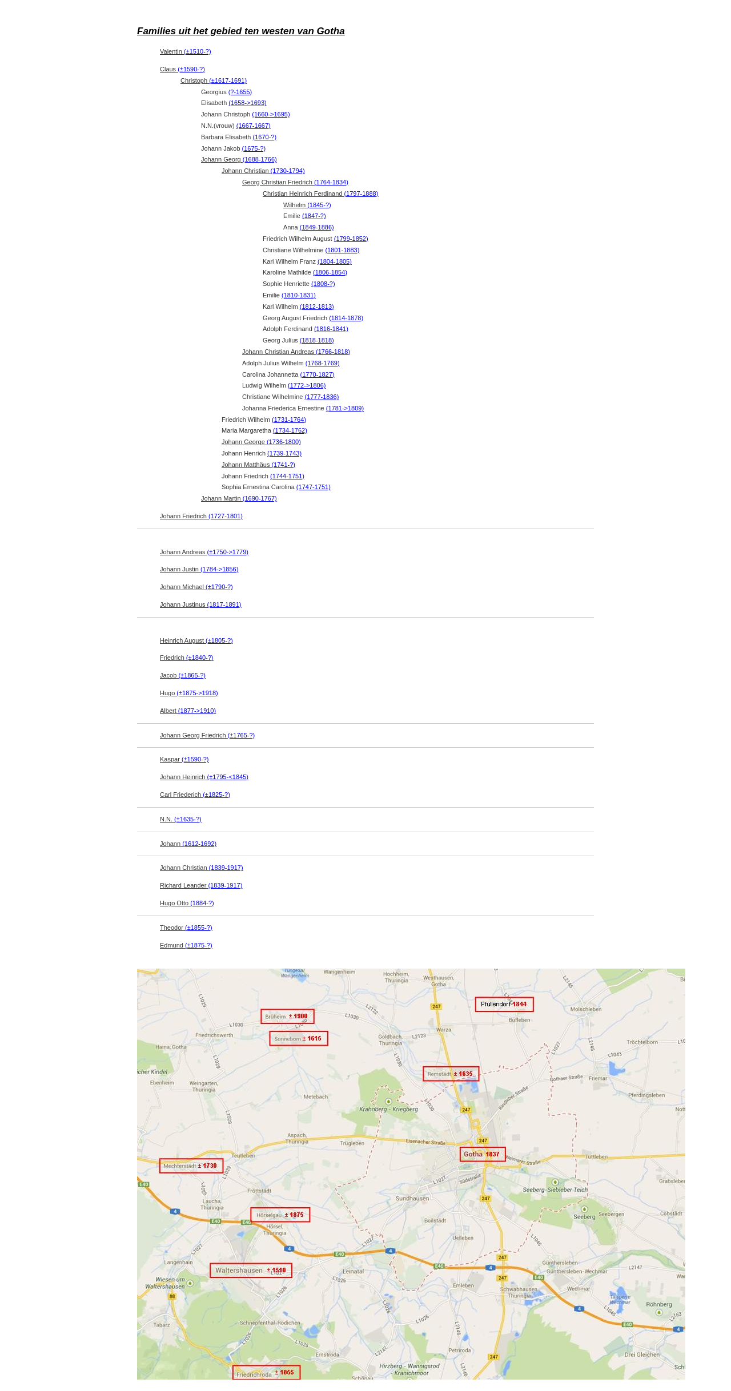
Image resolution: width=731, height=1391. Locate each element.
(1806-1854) (330, 272)
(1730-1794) (288, 170)
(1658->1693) (247, 102)
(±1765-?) (241, 735)
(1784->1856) (219, 569)
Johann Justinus (201, 604)
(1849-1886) (317, 227)
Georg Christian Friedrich (295, 182)
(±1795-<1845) (227, 776)
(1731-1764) (289, 419)
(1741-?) (283, 464)
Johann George (261, 441)
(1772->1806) (307, 385)
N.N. (181, 819)
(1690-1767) (260, 498)
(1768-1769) (323, 363)
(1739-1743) (284, 453)
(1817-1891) (224, 604)
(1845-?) (319, 204)
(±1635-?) (188, 819)
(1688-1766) (260, 159)
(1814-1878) (346, 318)
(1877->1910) (197, 710)
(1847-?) (314, 215)
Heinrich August (196, 640)
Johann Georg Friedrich (207, 735)
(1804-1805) (335, 261)
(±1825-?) (216, 794)
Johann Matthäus (258, 464)
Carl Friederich (195, 794)
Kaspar (184, 759)
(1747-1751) (313, 486)
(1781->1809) (345, 408)
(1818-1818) (317, 340)
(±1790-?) (219, 586)
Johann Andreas (204, 552)
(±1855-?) (198, 927)
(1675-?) (254, 148)
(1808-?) (323, 283)
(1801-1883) (342, 250)
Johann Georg (239, 159)
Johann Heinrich (204, 776)
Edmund (186, 945)
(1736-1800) (284, 441)
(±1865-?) (192, 675)
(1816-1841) (331, 328)
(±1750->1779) (227, 552)
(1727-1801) (225, 516)
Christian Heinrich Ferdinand (320, 193)
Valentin (185, 51)
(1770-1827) (317, 374)
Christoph (213, 80)
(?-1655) (240, 91)
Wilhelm (307, 204)
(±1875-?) (198, 945)
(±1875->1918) (197, 693)
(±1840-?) (200, 657)
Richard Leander (201, 885)
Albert (188, 710)
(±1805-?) (219, 640)
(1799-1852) (351, 238)
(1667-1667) (253, 125)
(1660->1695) (271, 114)
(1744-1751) (287, 476)
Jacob (183, 675)
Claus (182, 69)
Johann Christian (263, 170)
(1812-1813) (317, 306)
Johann (188, 843)
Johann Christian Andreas (296, 351)
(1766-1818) (333, 351)
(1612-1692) (199, 843)
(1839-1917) (226, 867)
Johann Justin (199, 569)
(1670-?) (265, 137)
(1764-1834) (331, 182)
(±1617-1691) (228, 80)
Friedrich (186, 657)
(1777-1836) (321, 396)
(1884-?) (202, 903)
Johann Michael (196, 586)
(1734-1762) (290, 430)
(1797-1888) (361, 193)
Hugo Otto (187, 903)
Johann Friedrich (201, 516)
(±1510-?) (197, 51)
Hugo (189, 693)
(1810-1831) (299, 295)
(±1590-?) (191, 69)
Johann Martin (239, 498)
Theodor (186, 927)
